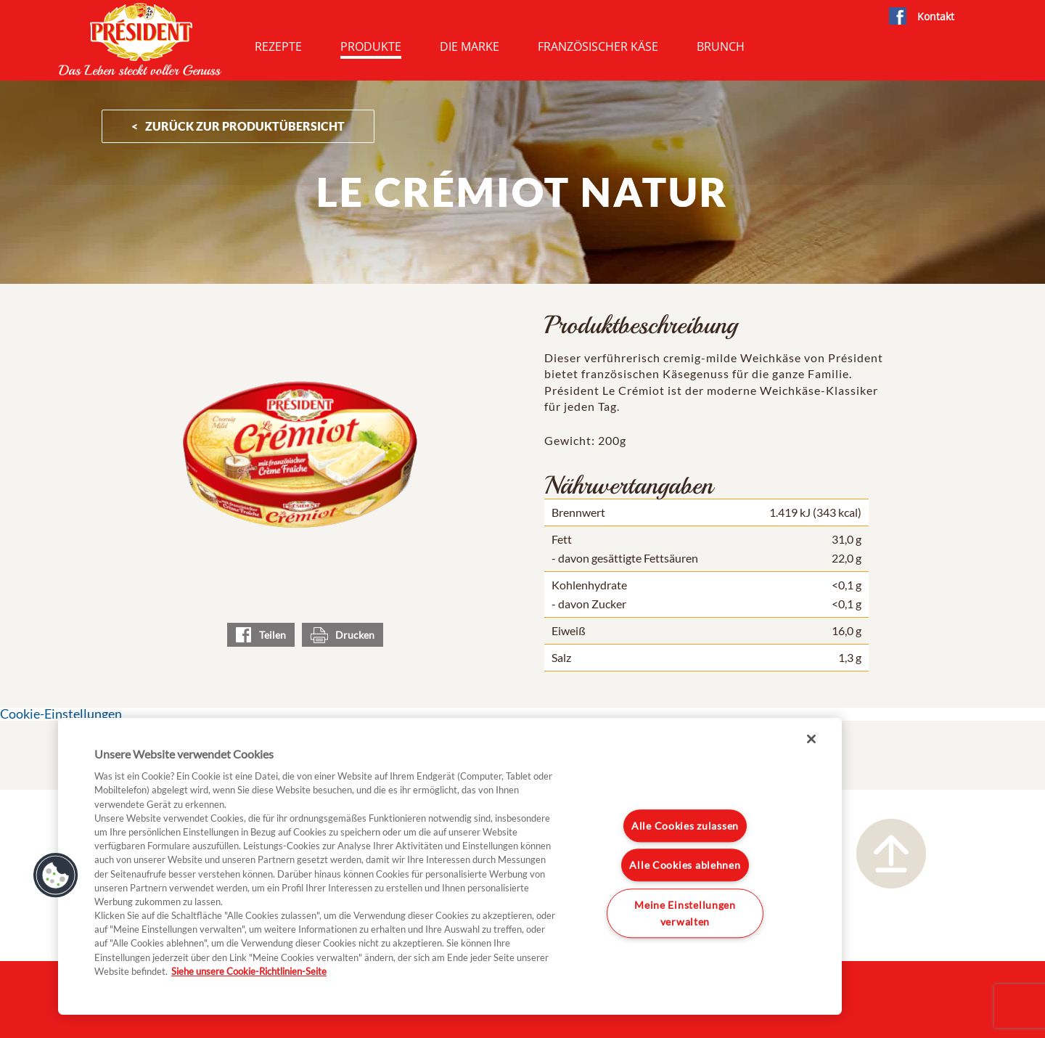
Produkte (370, 46)
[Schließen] (811, 739)
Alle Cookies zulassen (685, 826)
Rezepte (278, 46)
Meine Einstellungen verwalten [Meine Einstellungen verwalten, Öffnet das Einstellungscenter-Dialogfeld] (685, 913)
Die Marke (469, 46)
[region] (450, 866)
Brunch (721, 46)
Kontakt (935, 16)
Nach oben (891, 853)
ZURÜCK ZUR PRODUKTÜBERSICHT (245, 126)
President (140, 39)
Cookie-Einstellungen (61, 714)
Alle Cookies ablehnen (684, 865)
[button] (56, 875)
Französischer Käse (598, 46)
